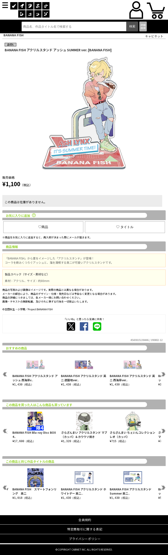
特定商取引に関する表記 (84, 529)
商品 (43, 227)
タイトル (124, 227)
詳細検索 (143, 26)
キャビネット (154, 36)
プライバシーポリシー (85, 538)
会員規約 (84, 520)
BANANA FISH (14, 35)
